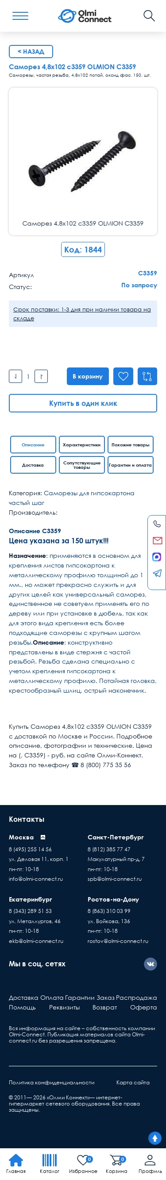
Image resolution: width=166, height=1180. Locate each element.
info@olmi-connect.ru (36, 879)
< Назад (31, 51)
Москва (21, 837)
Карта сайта (133, 1082)
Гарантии (80, 997)
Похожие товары (131, 444)
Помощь (22, 1007)
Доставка (33, 465)
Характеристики (81, 444)
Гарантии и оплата (130, 465)
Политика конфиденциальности (51, 1082)
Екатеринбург (30, 899)
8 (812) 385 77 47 (109, 849)
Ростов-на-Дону (113, 899)
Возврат (105, 1007)
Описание (33, 444)
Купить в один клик (83, 403)
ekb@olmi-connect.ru (36, 941)
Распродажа (136, 997)
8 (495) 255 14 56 (30, 849)
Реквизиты (64, 1007)
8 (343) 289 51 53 (30, 911)
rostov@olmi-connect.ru (118, 941)
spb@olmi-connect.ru (115, 879)
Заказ (106, 997)
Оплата (52, 997)
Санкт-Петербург (116, 837)
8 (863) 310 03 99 (109, 911)
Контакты (26, 819)
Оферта (143, 1007)
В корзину (86, 376)
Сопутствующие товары (81, 465)
